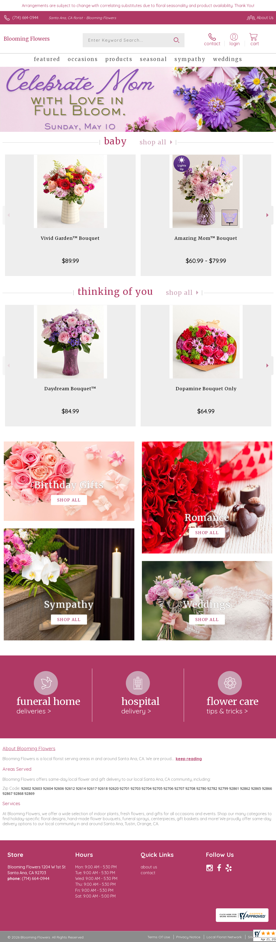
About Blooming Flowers (29, 748)
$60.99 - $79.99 (206, 260)
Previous (8, 215)
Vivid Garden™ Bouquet (70, 238)
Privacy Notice (188, 937)
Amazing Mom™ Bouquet (205, 238)
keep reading (189, 758)
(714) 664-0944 (25, 17)
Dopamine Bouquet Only (206, 389)
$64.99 (206, 411)
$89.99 (70, 260)
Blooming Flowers (27, 39)
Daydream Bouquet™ (70, 389)
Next (268, 215)
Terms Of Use (158, 937)
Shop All (153, 142)
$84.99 (70, 411)
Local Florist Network (224, 937)
